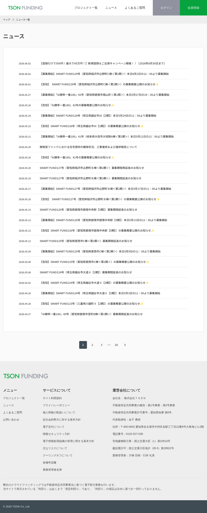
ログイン (166, 7)
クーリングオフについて (58, 455)
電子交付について (53, 426)
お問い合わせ (11, 419)
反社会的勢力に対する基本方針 (62, 419)
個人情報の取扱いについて (59, 412)
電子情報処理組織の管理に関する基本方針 (68, 441)
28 (116, 345)
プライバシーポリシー (56, 405)
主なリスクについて (55, 448)
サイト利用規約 (52, 398)
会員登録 (193, 7)
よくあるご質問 (135, 7)
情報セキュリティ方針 (56, 433)
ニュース (111, 7)
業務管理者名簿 (52, 469)
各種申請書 (49, 462)
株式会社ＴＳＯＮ (135, 398)
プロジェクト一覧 (86, 7)
